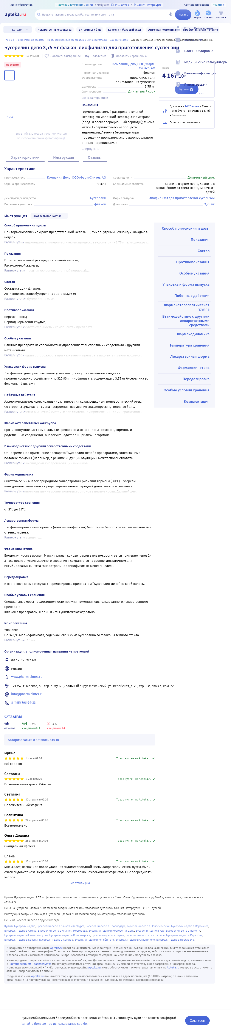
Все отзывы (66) (80, 883)
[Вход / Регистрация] (225, 31)
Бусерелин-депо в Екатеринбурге (26, 935)
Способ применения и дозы (185, 228)
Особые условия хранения (186, 390)
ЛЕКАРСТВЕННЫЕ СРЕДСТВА (31, 39)
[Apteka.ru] (19, 14)
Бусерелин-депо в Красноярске (69, 935)
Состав (203, 250)
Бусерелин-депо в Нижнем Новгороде (62, 930)
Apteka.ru (56, 948)
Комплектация (196, 401)
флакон (100, 204)
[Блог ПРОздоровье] (225, 54)
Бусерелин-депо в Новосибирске (148, 926)
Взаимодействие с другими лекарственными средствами (185, 320)
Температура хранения (189, 345)
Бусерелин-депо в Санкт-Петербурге (60, 926)
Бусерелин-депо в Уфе (150, 930)
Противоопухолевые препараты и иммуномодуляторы (77, 39)
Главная (9, 39)
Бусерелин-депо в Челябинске (94, 940)
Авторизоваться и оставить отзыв (33, 740)
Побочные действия (191, 295)
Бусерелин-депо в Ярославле (175, 940)
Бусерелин (98, 198)
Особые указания (194, 273)
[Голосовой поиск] (170, 14)
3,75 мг (209, 204)
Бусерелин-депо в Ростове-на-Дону (111, 930)
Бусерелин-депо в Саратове (184, 935)
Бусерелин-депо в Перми (108, 935)
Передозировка (196, 378)
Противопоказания (192, 261)
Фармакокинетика (193, 367)
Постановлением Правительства (29, 964)
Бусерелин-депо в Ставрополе (135, 940)
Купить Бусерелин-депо (19, 926)
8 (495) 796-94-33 (23, 702)
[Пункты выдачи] (225, 88)
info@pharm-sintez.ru (27, 694)
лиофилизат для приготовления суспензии (182, 198)
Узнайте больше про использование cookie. (55, 1023)
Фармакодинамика (193, 333)
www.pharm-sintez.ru (26, 676)
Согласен (197, 1020)
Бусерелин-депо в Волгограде (145, 935)
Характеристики (25, 157)
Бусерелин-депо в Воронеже (189, 926)
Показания (200, 239)
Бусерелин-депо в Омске (20, 930)
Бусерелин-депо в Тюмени (183, 930)
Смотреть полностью (49, 216)
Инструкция (63, 157)
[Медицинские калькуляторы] (225, 65)
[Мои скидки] (225, 43)
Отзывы (95, 157)
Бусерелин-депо (119, 39)
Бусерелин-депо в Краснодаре (106, 926)
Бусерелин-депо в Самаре (56, 940)
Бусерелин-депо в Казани (21, 940)
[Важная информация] (225, 76)
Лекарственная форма (189, 356)
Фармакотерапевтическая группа (186, 307)
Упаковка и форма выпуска (186, 284)
